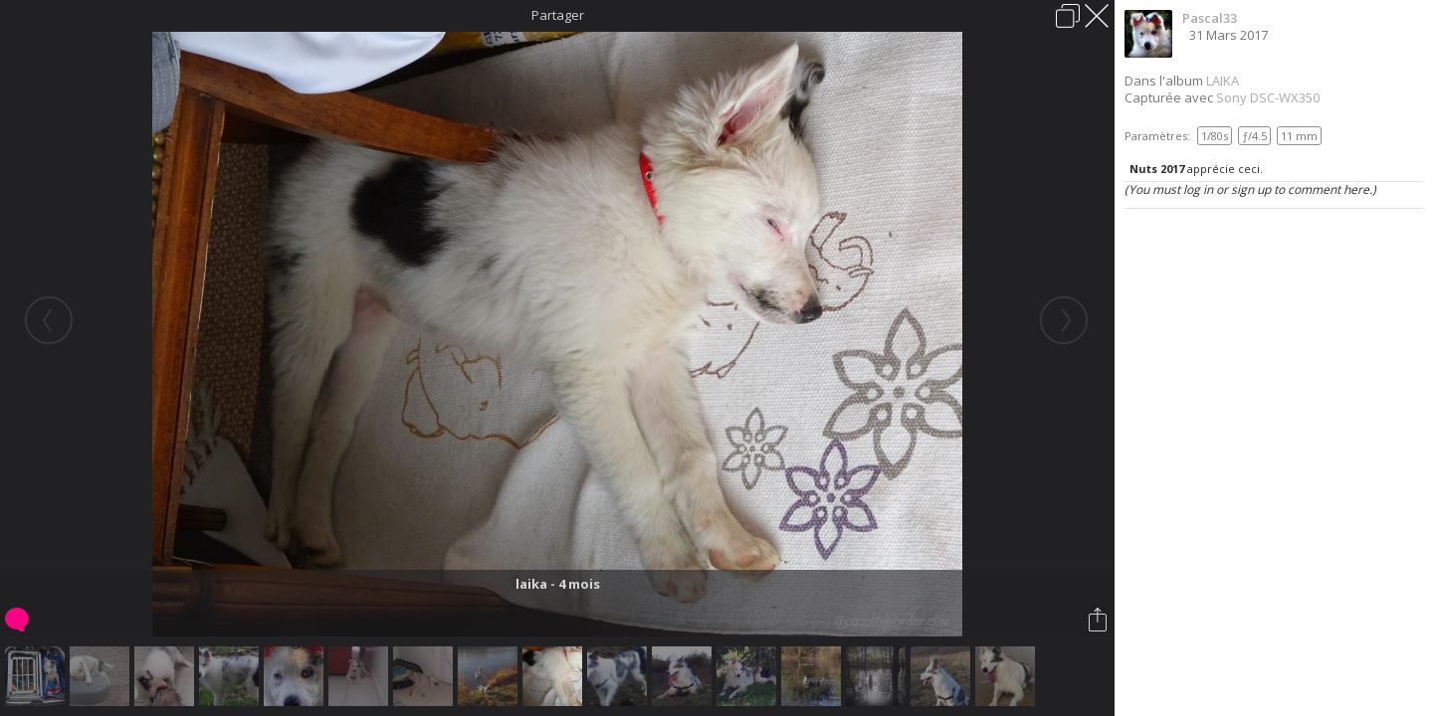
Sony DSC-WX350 (1268, 97)
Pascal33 (1209, 18)
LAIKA (1222, 81)
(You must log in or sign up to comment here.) (1250, 189)
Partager (557, 15)
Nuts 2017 (1156, 168)
